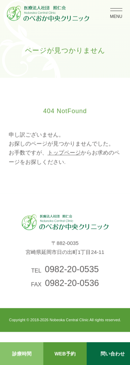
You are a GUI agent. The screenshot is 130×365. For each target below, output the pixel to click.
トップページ (64, 154)
